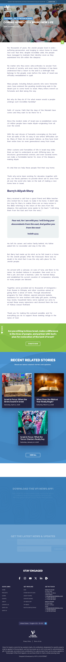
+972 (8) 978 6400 (51, 609)
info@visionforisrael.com (54, 596)
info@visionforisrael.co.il (54, 608)
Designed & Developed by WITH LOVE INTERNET (33, 656)
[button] (62, 8)
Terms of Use (37, 641)
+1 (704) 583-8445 (51, 597)
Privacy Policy (27, 641)
